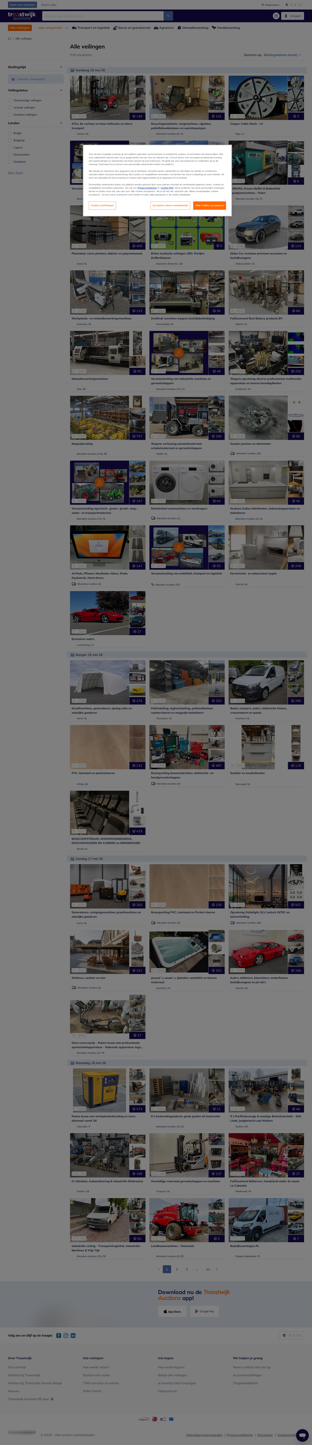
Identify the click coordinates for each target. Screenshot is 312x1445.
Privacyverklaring (147, 188)
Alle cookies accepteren (209, 205)
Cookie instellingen (102, 205)
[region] (157, 181)
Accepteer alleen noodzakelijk (170, 205)
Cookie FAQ (167, 188)
